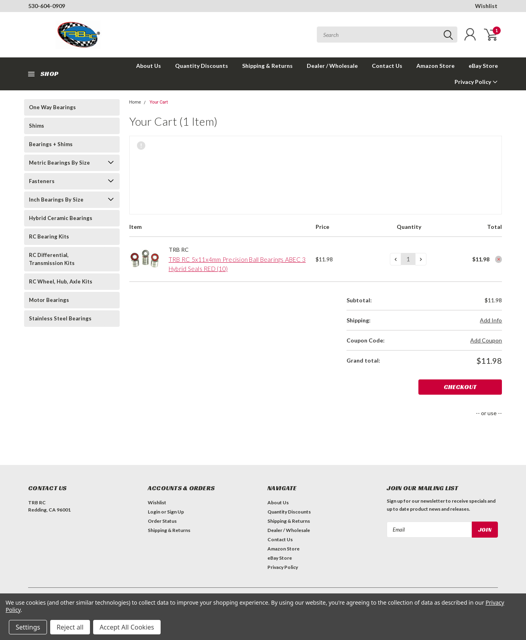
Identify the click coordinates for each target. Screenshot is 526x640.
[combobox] (387, 34)
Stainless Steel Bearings (60, 318)
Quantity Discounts (201, 65)
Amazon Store (435, 65)
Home (135, 102)
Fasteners (42, 181)
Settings (28, 627)
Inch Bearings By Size (56, 199)
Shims (36, 125)
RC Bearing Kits (49, 236)
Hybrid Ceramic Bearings (60, 218)
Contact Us (387, 65)
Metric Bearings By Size (59, 162)
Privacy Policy (476, 81)
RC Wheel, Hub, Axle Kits (60, 281)
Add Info (491, 320)
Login (154, 512)
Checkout (471, 387)
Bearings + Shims (51, 144)
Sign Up (175, 512)
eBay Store (483, 65)
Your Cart (158, 102)
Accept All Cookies (127, 627)
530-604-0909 (46, 5)
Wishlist (486, 5)
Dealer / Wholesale (332, 65)
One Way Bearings (52, 107)
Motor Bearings (49, 300)
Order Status (162, 521)
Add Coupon (486, 340)
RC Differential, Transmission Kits (52, 259)
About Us (148, 65)
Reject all (70, 627)
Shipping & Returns (267, 65)
